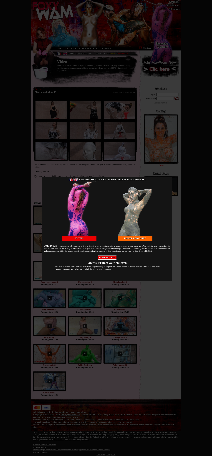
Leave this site (107, 257)
